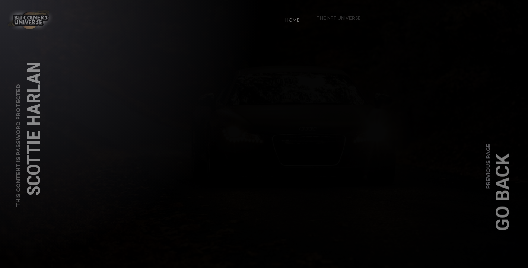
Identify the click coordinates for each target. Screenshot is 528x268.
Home (289, 16)
